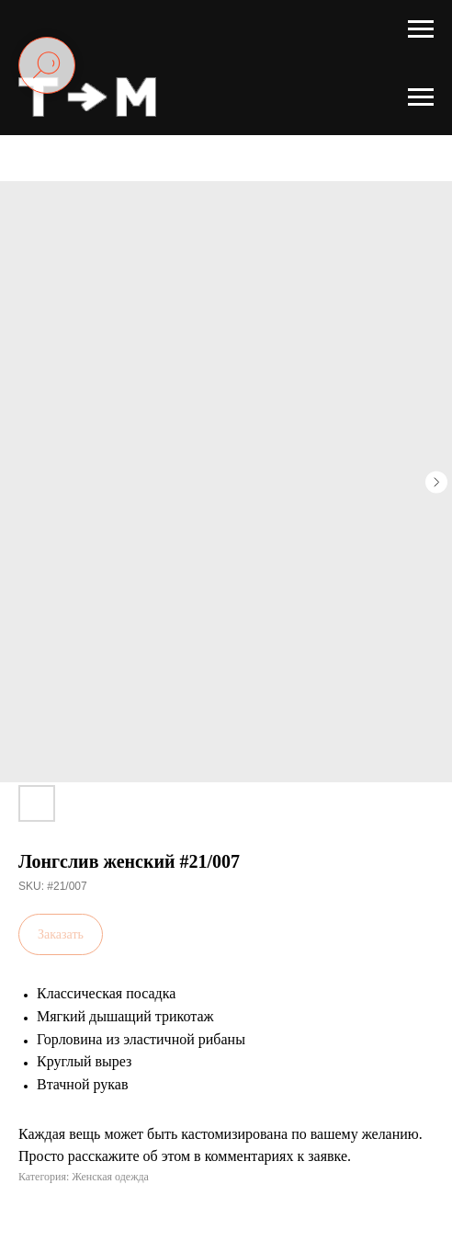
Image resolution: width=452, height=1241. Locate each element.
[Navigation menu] (421, 29)
